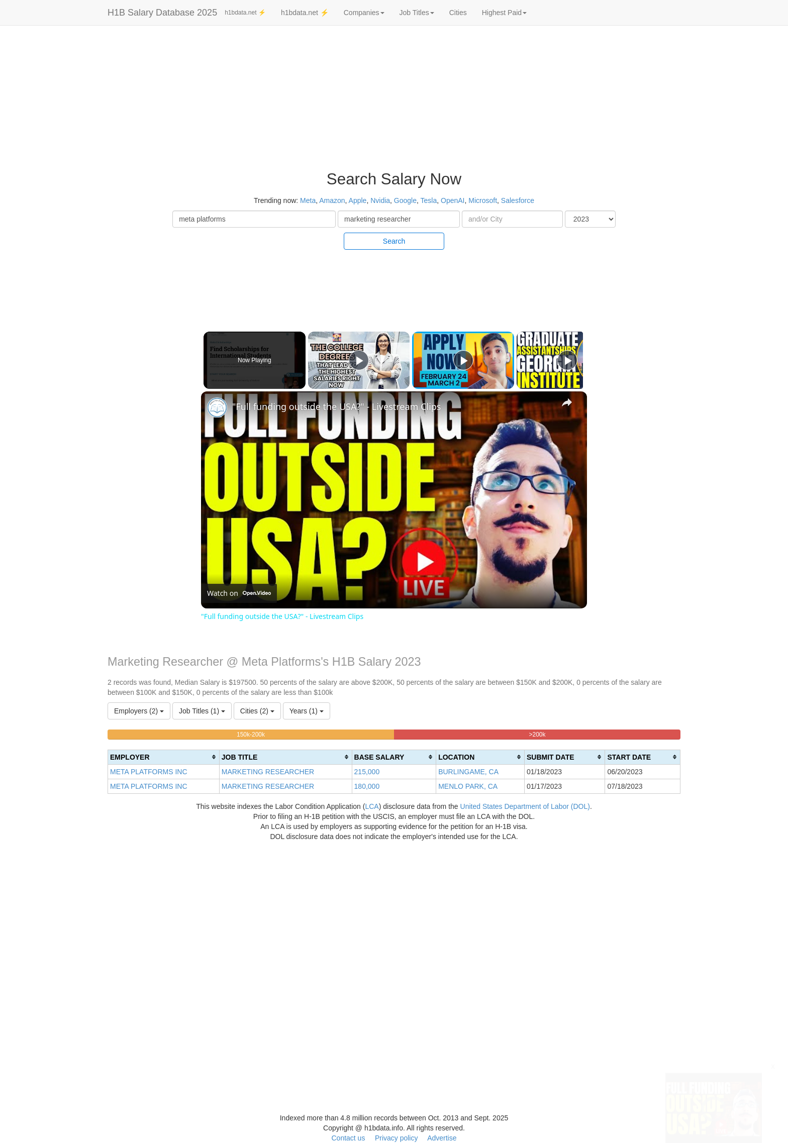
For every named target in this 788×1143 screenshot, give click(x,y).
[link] (217, 407)
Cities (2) (257, 711)
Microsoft (482, 200)
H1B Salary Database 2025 (162, 13)
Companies (364, 13)
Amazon (332, 200)
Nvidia (380, 200)
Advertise (441, 1138)
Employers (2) (139, 711)
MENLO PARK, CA (468, 786)
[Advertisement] (722, 181)
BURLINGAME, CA (468, 772)
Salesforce (517, 200)
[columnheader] (164, 757)
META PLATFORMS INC (148, 772)
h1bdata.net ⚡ (245, 12)
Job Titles (417, 13)
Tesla (429, 200)
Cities (458, 13)
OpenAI (452, 200)
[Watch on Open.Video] (239, 593)
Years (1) (306, 711)
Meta (308, 200)
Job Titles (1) (202, 711)
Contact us (348, 1138)
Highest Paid (504, 13)
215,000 (367, 772)
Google (405, 200)
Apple (358, 200)
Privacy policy (396, 1138)
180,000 (367, 786)
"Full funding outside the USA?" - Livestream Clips (336, 406)
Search (394, 241)
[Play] (461, 360)
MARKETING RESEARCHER (268, 772)
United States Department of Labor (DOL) (525, 806)
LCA (371, 806)
